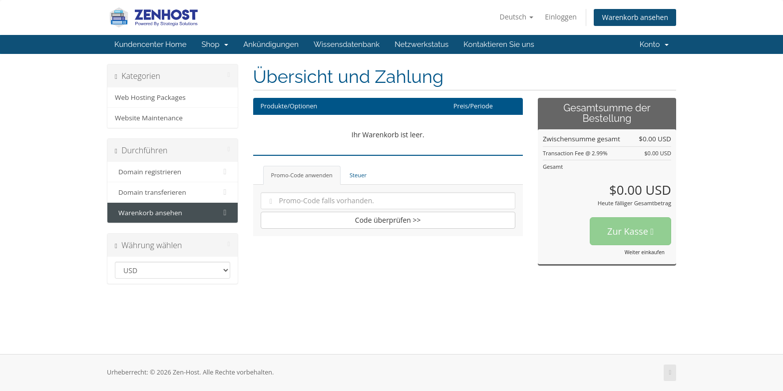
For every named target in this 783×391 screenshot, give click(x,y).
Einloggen (561, 16)
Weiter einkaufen (645, 252)
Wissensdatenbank (347, 44)
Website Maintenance (149, 117)
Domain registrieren (172, 172)
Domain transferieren (172, 192)
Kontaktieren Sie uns (498, 44)
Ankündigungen (271, 44)
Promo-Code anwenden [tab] (302, 175)
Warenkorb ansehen (635, 17)
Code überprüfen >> (388, 220)
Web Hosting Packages (150, 97)
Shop (214, 44)
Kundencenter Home (150, 44)
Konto (654, 44)
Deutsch (516, 16)
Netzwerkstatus (421, 44)
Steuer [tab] (358, 175)
